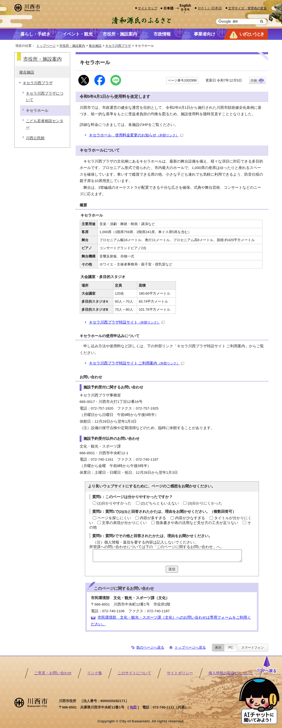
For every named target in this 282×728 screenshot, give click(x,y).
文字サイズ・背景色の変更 (247, 8)
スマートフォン (252, 647)
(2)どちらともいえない (160, 503)
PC (230, 647)
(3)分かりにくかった (205, 503)
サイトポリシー (180, 673)
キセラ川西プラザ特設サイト (127, 322)
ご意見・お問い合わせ (53, 673)
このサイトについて (134, 673)
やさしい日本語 (210, 8)
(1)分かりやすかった (114, 503)
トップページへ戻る (190, 647)
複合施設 (95, 46)
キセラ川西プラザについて (44, 96)
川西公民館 (35, 138)
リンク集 (94, 673)
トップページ (46, 46)
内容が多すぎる (153, 518)
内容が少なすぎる (190, 518)
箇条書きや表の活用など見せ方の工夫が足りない (197, 523)
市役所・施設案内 (72, 46)
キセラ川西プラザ (118, 46)
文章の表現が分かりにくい (124, 523)
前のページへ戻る (150, 647)
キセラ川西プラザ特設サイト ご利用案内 (136, 363)
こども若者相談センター (44, 124)
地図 (133, 707)
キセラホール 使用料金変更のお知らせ (136, 135)
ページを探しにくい (114, 518)
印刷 (254, 80)
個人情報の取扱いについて (230, 673)
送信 (171, 569)
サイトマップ (147, 8)
